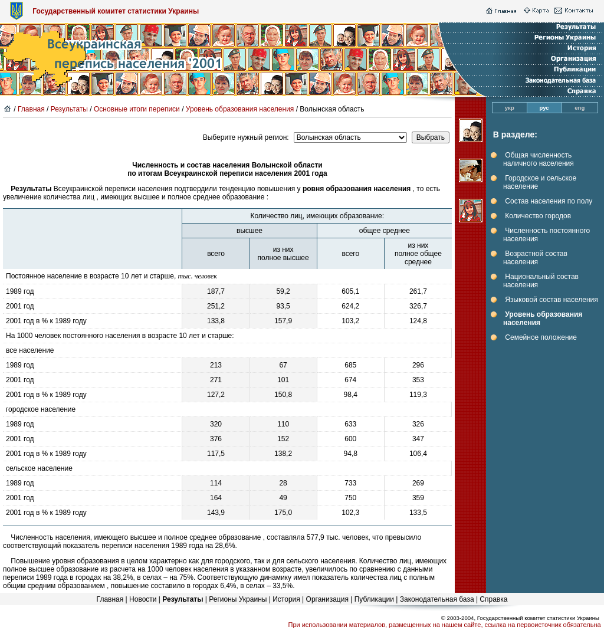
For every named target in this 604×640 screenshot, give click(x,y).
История (286, 599)
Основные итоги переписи (137, 109)
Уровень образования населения (240, 109)
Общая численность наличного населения (538, 159)
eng (580, 107)
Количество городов (538, 216)
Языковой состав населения (551, 300)
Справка (493, 599)
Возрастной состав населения (535, 258)
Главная (31, 109)
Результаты (69, 109)
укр (509, 107)
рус (544, 107)
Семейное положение (541, 337)
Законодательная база (437, 599)
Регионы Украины (238, 599)
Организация (327, 599)
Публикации (374, 599)
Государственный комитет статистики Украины (115, 11)
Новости (142, 599)
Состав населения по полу (548, 201)
